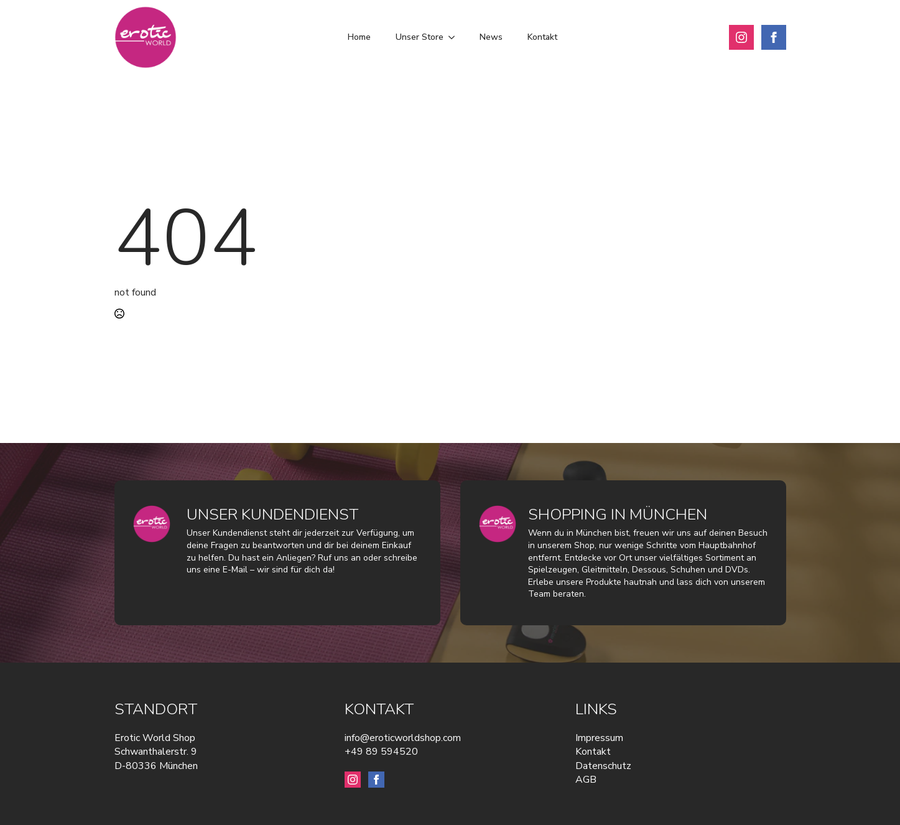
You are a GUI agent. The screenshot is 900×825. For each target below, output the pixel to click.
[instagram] (741, 37)
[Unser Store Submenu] (455, 37)
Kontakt (542, 37)
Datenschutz (603, 766)
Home (359, 37)
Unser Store (419, 37)
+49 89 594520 (381, 751)
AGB (585, 779)
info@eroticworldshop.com (403, 738)
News (491, 37)
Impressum (599, 738)
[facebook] (773, 37)
